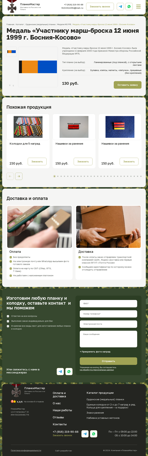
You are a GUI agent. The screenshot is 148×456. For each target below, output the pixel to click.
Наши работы (62, 410)
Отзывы (58, 417)
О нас (57, 403)
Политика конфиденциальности (26, 450)
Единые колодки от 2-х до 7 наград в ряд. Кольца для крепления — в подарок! (111, 406)
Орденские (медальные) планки (105, 399)
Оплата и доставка (59, 394)
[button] (18, 176)
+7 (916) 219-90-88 (73, 5)
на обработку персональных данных (97, 370)
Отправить (108, 361)
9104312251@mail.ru (72, 8)
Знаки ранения (95, 412)
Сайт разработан (72, 450)
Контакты (60, 424)
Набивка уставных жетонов (103, 417)
